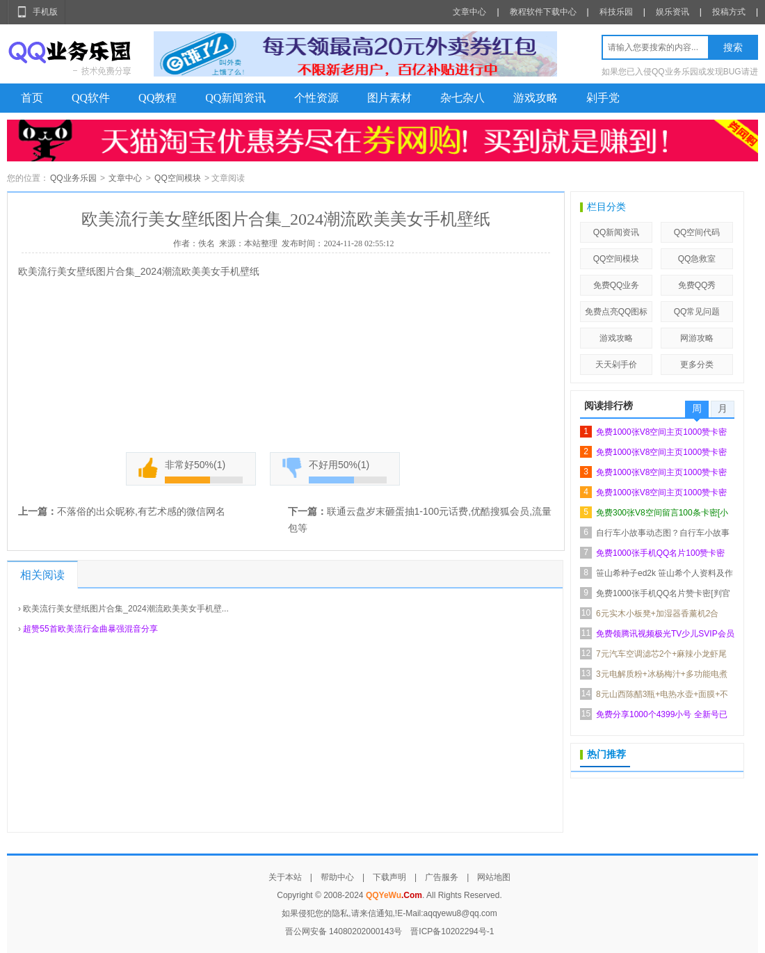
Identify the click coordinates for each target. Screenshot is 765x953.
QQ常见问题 (697, 312)
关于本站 (285, 877)
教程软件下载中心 (543, 12)
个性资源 (316, 98)
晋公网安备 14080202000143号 (344, 931)
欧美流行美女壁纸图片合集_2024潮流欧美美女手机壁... (125, 609)
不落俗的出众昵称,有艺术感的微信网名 (141, 511)
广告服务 (441, 877)
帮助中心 (337, 877)
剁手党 (603, 98)
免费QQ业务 (616, 285)
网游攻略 (697, 338)
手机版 (45, 12)
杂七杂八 (462, 98)
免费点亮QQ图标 (616, 312)
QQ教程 (157, 98)
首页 (32, 98)
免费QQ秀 (697, 285)
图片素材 (389, 98)
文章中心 (469, 12)
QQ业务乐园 (73, 178)
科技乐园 (616, 12)
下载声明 (389, 877)
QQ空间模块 (177, 178)
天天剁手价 (616, 364)
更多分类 (697, 364)
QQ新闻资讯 (235, 98)
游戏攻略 (535, 98)
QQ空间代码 (697, 232)
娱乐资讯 (672, 12)
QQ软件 (91, 98)
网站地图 (493, 877)
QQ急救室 (697, 259)
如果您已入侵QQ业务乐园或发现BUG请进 (680, 72)
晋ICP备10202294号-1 (452, 931)
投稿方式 (729, 12)
